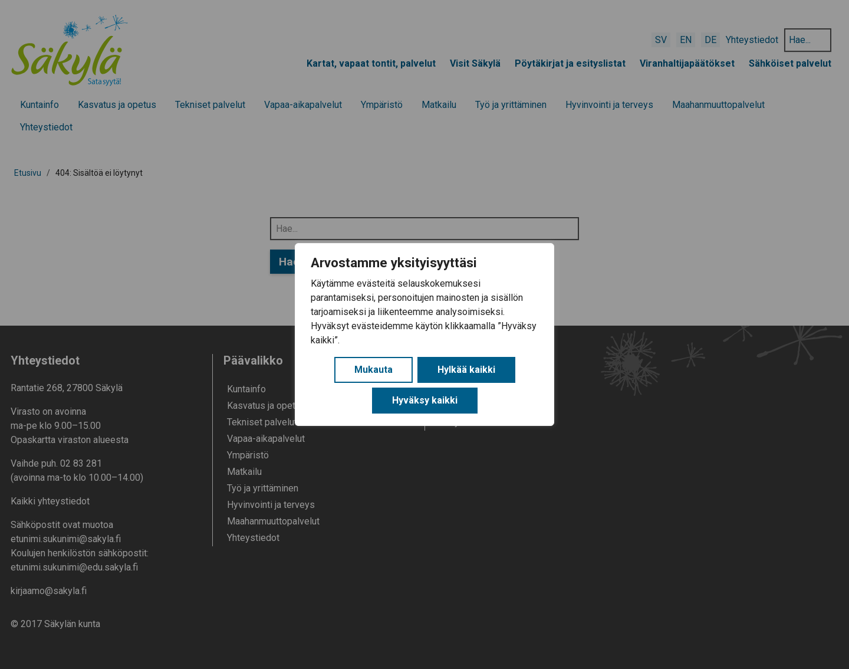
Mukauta (373, 369)
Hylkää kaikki (466, 369)
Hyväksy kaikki (425, 400)
